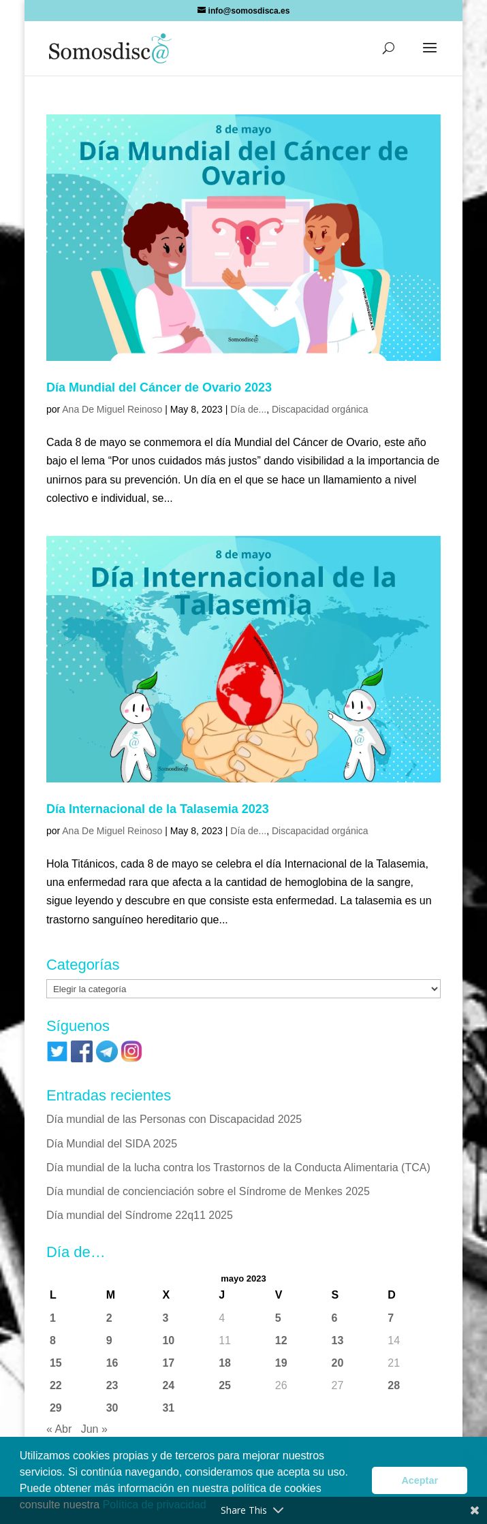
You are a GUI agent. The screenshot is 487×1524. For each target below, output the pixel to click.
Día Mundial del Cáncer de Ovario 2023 (159, 387)
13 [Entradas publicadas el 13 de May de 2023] (338, 1340)
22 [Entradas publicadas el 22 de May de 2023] (56, 1385)
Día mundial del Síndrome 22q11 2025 (139, 1215)
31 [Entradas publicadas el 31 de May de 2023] (168, 1408)
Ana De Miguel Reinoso (112, 409)
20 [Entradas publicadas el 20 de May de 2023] (338, 1363)
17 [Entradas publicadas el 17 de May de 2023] (168, 1363)
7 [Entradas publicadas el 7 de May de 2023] (391, 1318)
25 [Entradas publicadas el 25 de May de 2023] (225, 1385)
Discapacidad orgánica (320, 409)
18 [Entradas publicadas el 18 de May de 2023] (225, 1363)
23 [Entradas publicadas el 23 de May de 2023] (112, 1385)
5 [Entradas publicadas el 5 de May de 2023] (278, 1318)
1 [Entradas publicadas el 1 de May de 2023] (53, 1318)
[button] (430, 56)
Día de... (248, 409)
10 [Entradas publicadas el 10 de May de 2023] (168, 1340)
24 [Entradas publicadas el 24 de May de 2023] (168, 1385)
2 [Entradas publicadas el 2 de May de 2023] (109, 1318)
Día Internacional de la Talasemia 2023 (157, 809)
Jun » (94, 1429)
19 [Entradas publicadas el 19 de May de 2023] (281, 1363)
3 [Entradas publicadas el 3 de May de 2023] (165, 1318)
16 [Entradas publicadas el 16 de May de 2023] (112, 1363)
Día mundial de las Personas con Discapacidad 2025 (174, 1119)
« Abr (59, 1429)
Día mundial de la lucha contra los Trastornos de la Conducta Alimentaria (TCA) (238, 1167)
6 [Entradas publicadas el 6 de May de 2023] (335, 1318)
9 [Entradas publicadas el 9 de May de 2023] (109, 1340)
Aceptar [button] (419, 1480)
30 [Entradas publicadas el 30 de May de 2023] (112, 1408)
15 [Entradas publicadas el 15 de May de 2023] (56, 1363)
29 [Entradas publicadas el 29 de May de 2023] (56, 1408)
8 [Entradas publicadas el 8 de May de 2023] (53, 1340)
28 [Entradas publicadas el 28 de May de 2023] (394, 1385)
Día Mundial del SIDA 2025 (111, 1143)
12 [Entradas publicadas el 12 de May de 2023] (281, 1340)
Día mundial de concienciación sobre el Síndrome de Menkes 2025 (208, 1191)
